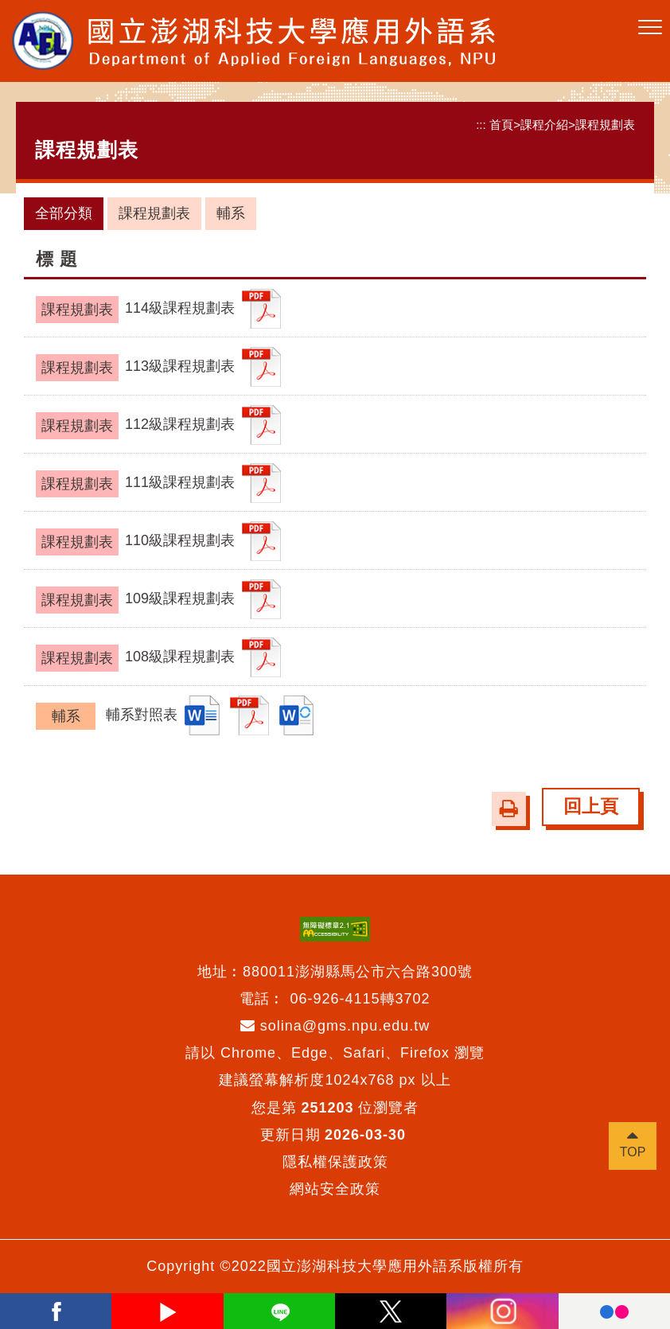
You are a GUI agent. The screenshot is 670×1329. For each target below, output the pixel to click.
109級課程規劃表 (135, 600)
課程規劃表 (605, 124)
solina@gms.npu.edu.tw (335, 1026)
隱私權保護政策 (335, 1162)
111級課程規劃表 (135, 483)
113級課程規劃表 (135, 367)
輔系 (230, 213)
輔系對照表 (106, 716)
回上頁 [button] (590, 806)
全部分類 (63, 213)
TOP (633, 1152)
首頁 (501, 124)
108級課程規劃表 (135, 658)
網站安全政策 (335, 1189)
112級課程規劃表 (135, 425)
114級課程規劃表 (135, 309)
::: (481, 124)
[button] (650, 28)
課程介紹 (544, 124)
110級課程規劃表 (135, 541)
